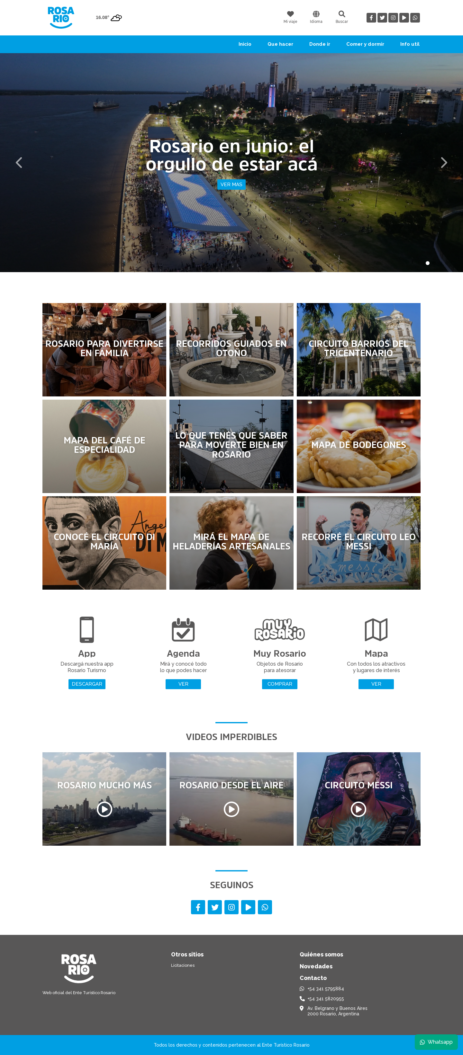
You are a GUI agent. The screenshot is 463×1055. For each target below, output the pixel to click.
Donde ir (319, 44)
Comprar (280, 684)
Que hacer (280, 44)
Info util (410, 44)
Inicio (245, 44)
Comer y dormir (365, 44)
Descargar (87, 684)
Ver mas (231, 184)
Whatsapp (436, 1042)
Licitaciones (183, 965)
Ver (183, 684)
